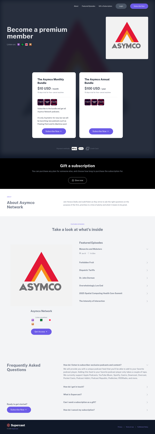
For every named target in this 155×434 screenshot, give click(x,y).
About (76, 6)
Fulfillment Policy (142, 427)
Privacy (120, 427)
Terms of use (130, 427)
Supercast (15, 428)
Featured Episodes (88, 6)
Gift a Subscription (105, 6)
